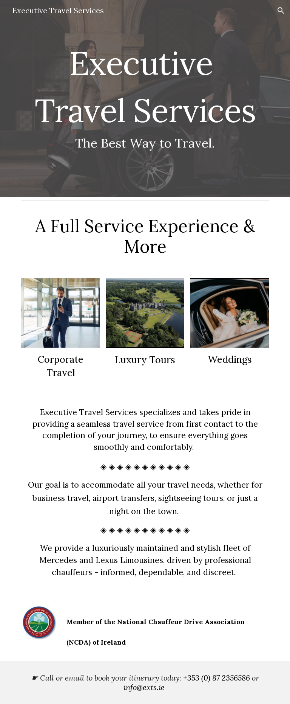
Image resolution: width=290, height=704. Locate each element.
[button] (281, 11)
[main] (144, 98)
